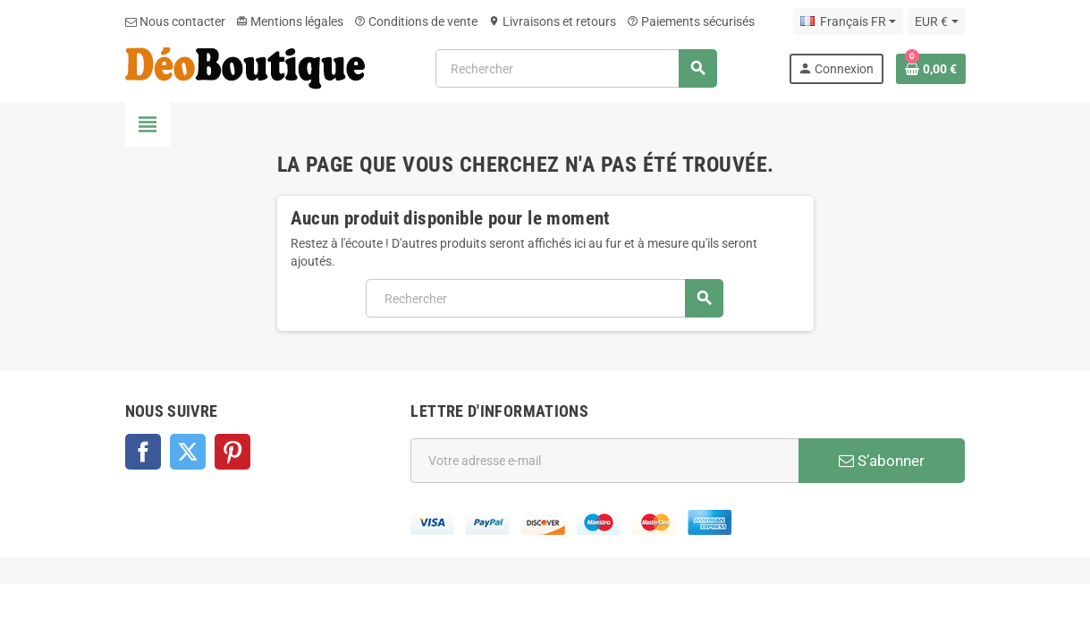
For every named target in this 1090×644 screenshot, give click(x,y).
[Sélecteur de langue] (848, 21)
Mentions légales (289, 21)
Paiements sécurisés (691, 21)
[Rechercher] (575, 68)
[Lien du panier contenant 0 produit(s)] (931, 69)
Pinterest (232, 452)
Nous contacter (175, 21)
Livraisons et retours (552, 21)
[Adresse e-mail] (604, 460)
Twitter (188, 452)
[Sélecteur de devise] (936, 21)
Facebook (143, 452)
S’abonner (882, 461)
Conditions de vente (415, 21)
